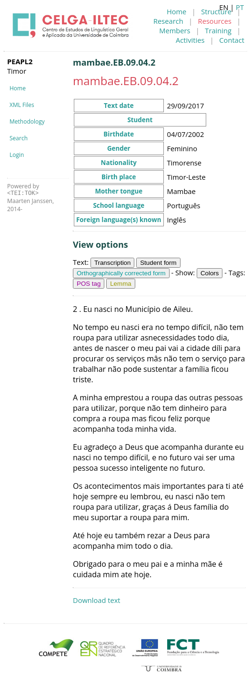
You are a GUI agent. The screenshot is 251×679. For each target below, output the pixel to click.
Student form (158, 262)
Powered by (23, 189)
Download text (96, 600)
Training (218, 30)
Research (168, 21)
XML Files (22, 105)
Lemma (120, 283)
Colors (210, 273)
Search (19, 138)
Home (176, 11)
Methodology (27, 121)
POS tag (88, 283)
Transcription (112, 262)
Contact (231, 40)
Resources (214, 21)
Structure (216, 11)
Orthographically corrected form (121, 273)
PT (240, 7)
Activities (190, 40)
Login (17, 155)
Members (174, 30)
